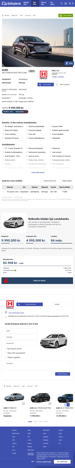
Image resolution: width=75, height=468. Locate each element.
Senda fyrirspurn (63, 374)
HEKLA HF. (15, 15)
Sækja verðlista (66, 181)
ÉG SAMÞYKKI (62, 462)
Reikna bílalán (20, 111)
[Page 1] (30, 421)
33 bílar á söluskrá (58, 77)
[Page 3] (41, 421)
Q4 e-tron (27, 15)
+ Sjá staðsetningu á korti (16, 313)
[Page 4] (46, 421)
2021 (34, 15)
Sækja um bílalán (39, 281)
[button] (65, 404)
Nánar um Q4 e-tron (49, 181)
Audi (21, 15)
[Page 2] (35, 421)
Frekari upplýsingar (43, 462)
